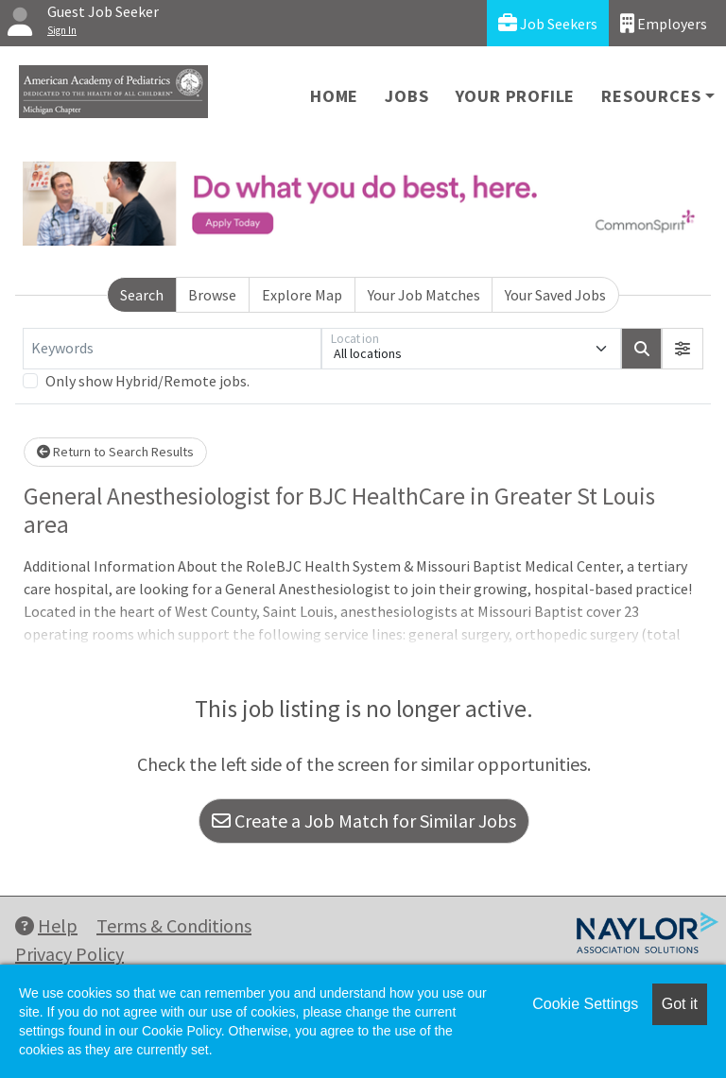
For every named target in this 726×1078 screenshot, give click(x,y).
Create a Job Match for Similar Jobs (364, 820)
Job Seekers (547, 23)
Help (46, 925)
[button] (682, 348)
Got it (680, 1004)
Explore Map (302, 294)
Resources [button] (650, 96)
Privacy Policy (69, 954)
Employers (663, 23)
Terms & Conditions (173, 925)
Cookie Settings (585, 1004)
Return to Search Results (115, 451)
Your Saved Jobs (555, 294)
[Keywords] (172, 348)
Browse (212, 294)
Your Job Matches (424, 294)
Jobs (406, 96)
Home (334, 96)
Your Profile (516, 96)
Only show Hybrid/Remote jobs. (147, 380)
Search (142, 294)
